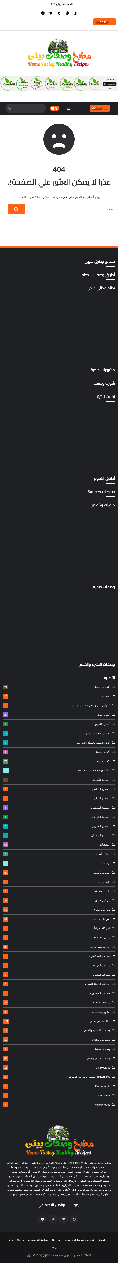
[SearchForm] (9, 109)
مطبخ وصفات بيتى (38, 1255)
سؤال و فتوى (56, 900)
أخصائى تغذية (56, 687)
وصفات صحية (56, 1049)
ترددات (56, 863)
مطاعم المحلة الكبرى (56, 984)
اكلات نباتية (56, 761)
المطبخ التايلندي (56, 789)
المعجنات (56, 844)
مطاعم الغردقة (56, 965)
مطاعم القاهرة (56, 974)
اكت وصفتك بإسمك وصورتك (56, 742)
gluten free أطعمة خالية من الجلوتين (56, 1077)
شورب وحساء (56, 909)
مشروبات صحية (56, 937)
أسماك (56, 696)
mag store (56, 1095)
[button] (104, 21)
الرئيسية (103, 1239)
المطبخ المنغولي (56, 835)
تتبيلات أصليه (56, 854)
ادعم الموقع (58, 1247)
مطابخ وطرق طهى (56, 947)
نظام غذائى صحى (56, 1021)
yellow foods (56, 1104)
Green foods (56, 1086)
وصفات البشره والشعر (56, 1030)
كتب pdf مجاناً (56, 928)
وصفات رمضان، (56, 1039)
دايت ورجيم (56, 882)
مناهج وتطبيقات (56, 1012)
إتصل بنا (56, 1239)
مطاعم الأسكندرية (56, 956)
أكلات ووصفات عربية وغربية (56, 770)
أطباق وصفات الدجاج (56, 733)
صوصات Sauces (56, 919)
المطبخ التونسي (56, 807)
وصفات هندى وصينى (56, 1058)
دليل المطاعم (56, 891)
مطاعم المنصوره (56, 993)
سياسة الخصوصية (38, 1239)
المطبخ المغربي (56, 826)
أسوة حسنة (56, 714)
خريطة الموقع (16, 1239)
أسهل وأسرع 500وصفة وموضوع (56, 705)
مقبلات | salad (56, 1002)
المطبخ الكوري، (56, 817)
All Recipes (56, 1067)
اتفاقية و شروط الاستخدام (79, 1239)
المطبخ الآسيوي (56, 780)
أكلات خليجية (56, 752)
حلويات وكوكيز (56, 872)
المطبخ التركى (56, 798)
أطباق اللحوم (56, 724)
